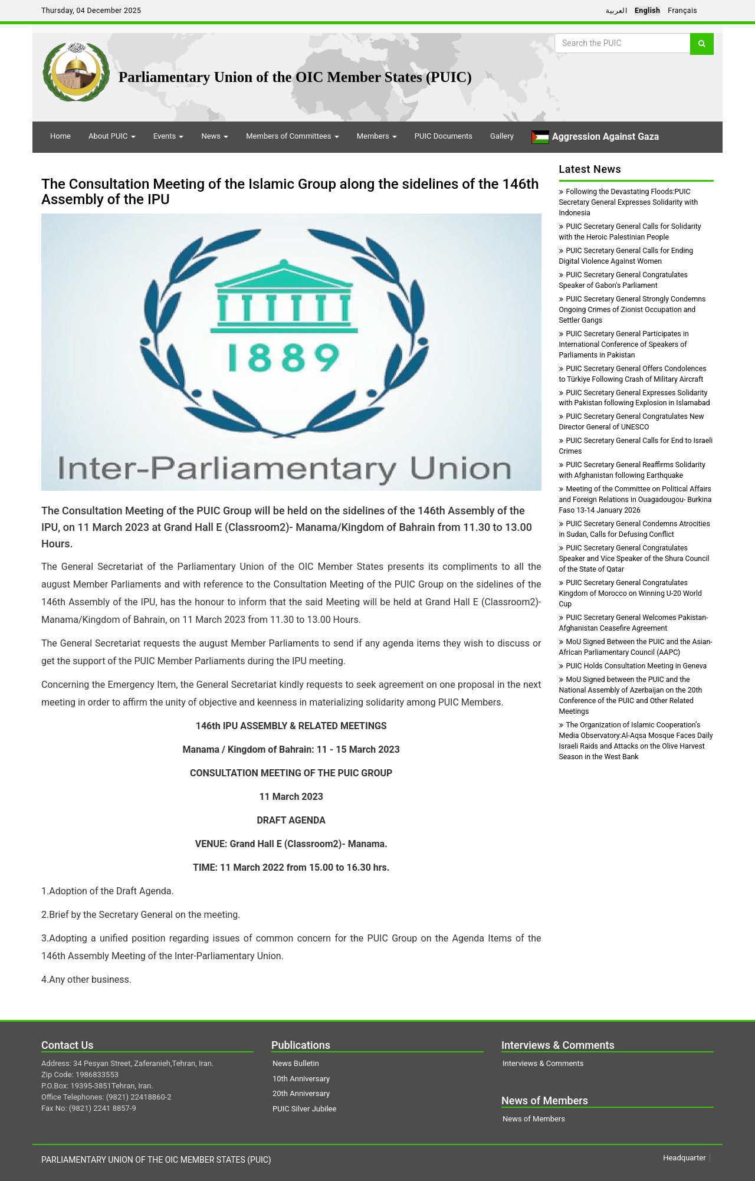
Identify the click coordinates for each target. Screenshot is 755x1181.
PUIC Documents (443, 136)
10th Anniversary (301, 1078)
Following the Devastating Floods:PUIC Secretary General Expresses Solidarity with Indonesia (628, 202)
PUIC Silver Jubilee (304, 1108)
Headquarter (684, 1158)
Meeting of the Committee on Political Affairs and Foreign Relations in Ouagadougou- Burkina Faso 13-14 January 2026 (635, 499)
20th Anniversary (301, 1093)
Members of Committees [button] (292, 136)
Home (60, 136)
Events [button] (168, 136)
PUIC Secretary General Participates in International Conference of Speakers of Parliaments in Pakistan (624, 344)
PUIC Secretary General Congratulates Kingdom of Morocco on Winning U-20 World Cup (630, 593)
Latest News (590, 169)
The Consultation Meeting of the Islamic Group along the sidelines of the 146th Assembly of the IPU (290, 192)
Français (682, 10)
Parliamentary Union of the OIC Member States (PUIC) (295, 77)
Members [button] (377, 136)
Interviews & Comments (543, 1063)
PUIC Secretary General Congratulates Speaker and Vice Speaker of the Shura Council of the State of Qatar (634, 558)
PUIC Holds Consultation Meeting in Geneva (633, 666)
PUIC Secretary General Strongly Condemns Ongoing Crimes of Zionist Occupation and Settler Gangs (632, 309)
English (647, 10)
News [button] (214, 136)
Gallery (502, 136)
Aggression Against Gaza (595, 137)
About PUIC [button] (112, 136)
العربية (616, 10)
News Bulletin (296, 1063)
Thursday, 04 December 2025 (91, 10)
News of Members (534, 1118)
